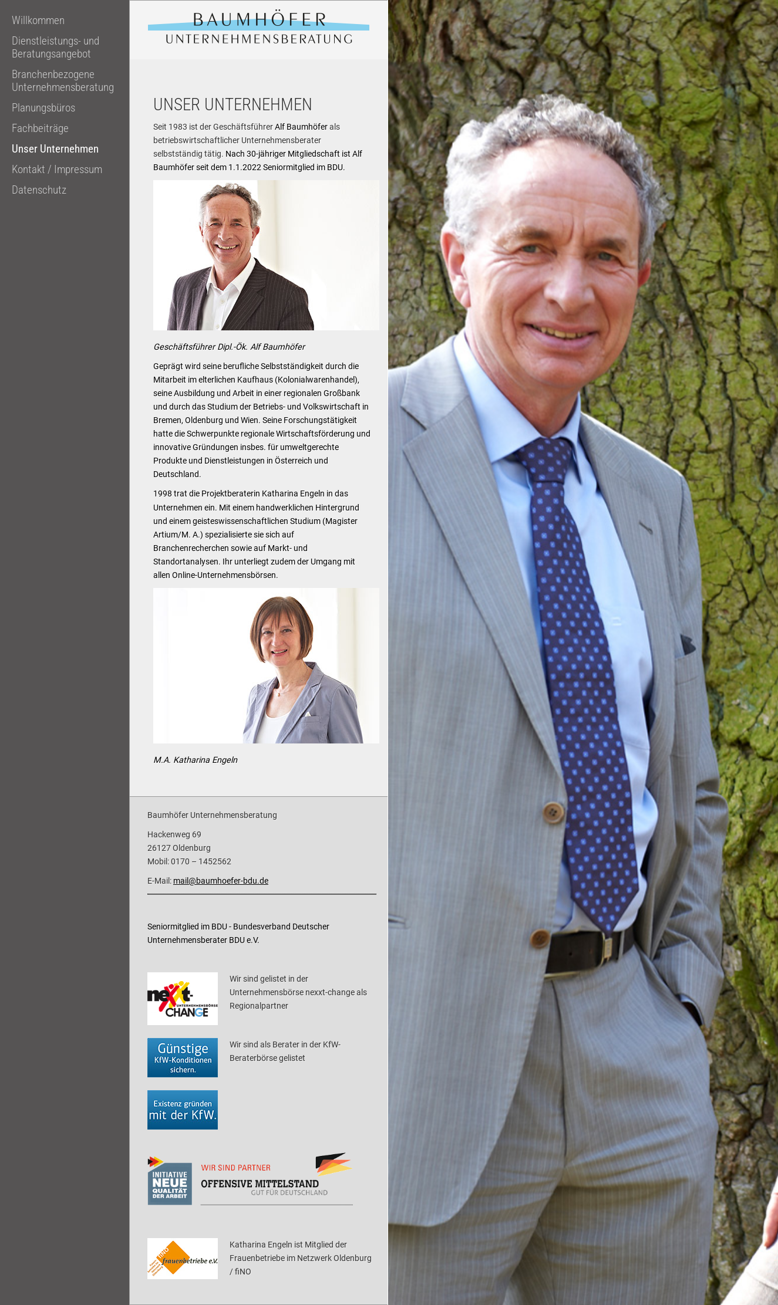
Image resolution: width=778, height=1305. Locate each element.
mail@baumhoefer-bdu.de (220, 881)
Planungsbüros (43, 108)
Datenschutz (39, 190)
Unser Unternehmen (55, 149)
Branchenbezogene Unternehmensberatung (63, 81)
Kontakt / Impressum (57, 169)
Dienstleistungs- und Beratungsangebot (55, 47)
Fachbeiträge (40, 128)
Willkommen (38, 20)
